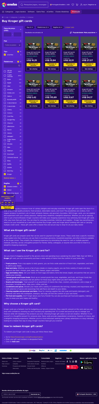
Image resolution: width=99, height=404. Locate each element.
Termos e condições (75, 402)
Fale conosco (5, 363)
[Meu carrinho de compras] (77, 4)
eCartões (22, 17)
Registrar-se (92, 4)
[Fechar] (14, 195)
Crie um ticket (31, 366)
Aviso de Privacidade (44, 397)
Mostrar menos (10, 178)
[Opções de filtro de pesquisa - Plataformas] (12, 66)
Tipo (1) (30, 27)
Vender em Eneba (60, 361)
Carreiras (4, 366)
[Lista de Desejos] (73, 4)
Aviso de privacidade (88, 402)
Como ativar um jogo (33, 363)
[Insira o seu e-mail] (16, 394)
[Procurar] (33, 4)
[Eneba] (9, 4)
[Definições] (60, 4)
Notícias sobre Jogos (47, 361)
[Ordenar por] (83, 33)
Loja (7, 17)
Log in (83, 4)
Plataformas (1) (43, 27)
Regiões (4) (57, 27)
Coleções (15, 363)
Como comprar (17, 361)
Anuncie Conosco (60, 363)
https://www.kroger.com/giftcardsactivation (26, 337)
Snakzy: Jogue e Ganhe (47, 368)
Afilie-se (43, 366)
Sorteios (43, 363)
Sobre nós (5, 361)
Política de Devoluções (33, 368)
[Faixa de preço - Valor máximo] (17, 34)
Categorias (13, 17)
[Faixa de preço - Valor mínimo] (7, 34)
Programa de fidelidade (19, 366)
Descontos (16, 368)
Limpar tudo (69, 27)
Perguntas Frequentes (33, 361)
